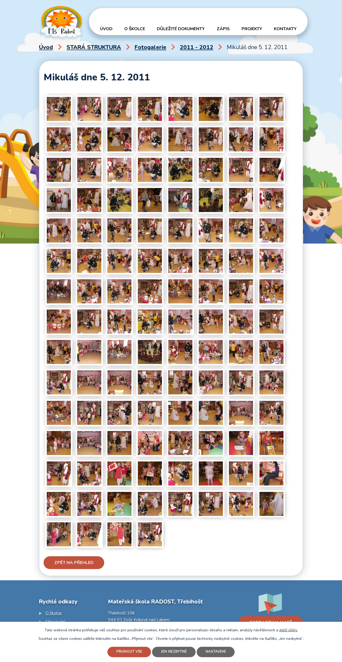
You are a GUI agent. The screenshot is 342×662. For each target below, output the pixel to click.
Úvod (106, 29)
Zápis (223, 29)
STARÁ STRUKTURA (94, 47)
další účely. (288, 629)
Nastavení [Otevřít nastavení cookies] (217, 651)
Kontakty (285, 29)
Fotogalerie (150, 47)
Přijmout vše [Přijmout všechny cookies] (127, 651)
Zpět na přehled (74, 563)
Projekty (252, 29)
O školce (134, 29)
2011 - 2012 (196, 47)
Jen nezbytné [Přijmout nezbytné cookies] (174, 651)
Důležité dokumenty (181, 29)
